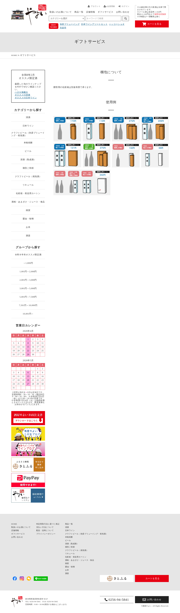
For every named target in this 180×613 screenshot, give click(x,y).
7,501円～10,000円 (28, 305)
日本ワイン (28, 126)
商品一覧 (78, 12)
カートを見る (152, 24)
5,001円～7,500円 (28, 297)
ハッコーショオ (116, 24)
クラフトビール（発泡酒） (28, 176)
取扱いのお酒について (61, 12)
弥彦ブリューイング (70, 24)
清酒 (28, 117)
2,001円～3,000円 (28, 280)
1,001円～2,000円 (28, 271)
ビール (28, 151)
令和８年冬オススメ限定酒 (28, 254)
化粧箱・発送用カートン (28, 193)
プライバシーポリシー (46, 534)
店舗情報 (90, 12)
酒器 (28, 235)
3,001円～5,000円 (28, 288)
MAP (46, 599)
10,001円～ (28, 314)
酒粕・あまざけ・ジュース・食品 (28, 202)
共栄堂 (63, 28)
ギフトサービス (105, 12)
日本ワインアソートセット (94, 24)
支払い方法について (45, 527)
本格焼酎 (28, 143)
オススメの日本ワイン (26, 98)
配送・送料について (45, 530)
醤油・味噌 (28, 219)
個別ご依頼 (28, 168)
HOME (14, 55)
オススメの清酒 (22, 95)
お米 (28, 227)
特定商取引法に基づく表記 (47, 524)
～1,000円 (28, 263)
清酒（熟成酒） (28, 159)
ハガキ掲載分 (21, 92)
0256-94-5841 (117, 599)
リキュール (28, 185)
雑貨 (28, 210)
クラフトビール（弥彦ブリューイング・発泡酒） (27, 134)
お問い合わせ (123, 12)
